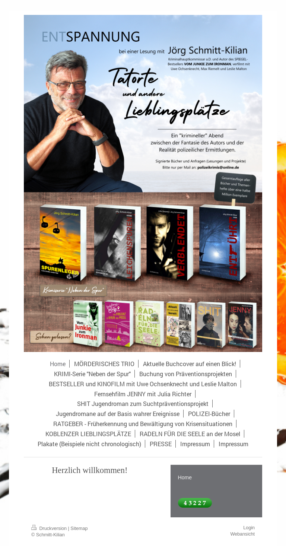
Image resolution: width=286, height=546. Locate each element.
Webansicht (242, 534)
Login (249, 527)
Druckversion (49, 528)
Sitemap (79, 528)
